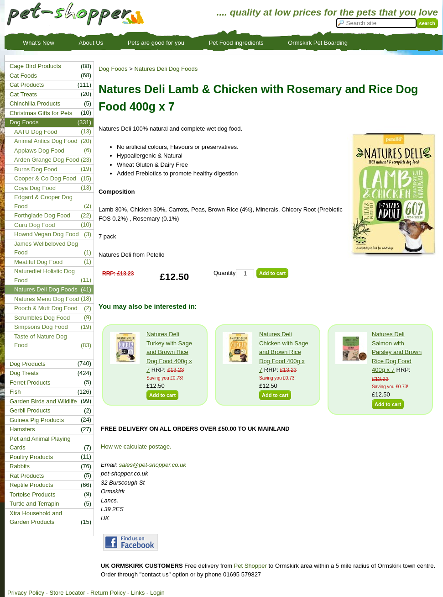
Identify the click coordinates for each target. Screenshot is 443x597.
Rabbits (20, 466)
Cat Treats (23, 94)
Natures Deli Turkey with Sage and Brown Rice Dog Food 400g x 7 (169, 352)
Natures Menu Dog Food (46, 299)
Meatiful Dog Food (38, 262)
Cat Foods (23, 75)
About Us (91, 42)
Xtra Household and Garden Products (36, 518)
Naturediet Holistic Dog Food (44, 276)
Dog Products (28, 363)
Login (157, 592)
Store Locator (67, 592)
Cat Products (27, 84)
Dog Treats (24, 373)
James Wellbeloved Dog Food (46, 248)
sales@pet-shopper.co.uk (152, 464)
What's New (38, 42)
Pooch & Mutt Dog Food (46, 308)
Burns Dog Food (35, 169)
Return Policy (107, 592)
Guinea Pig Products (37, 420)
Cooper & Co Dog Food (45, 178)
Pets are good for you (156, 42)
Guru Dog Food (34, 225)
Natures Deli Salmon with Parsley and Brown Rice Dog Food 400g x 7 (397, 352)
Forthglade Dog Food (42, 215)
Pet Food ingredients (236, 42)
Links (138, 592)
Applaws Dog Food (39, 150)
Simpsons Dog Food (41, 326)
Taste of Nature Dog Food (40, 341)
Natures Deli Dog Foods (166, 68)
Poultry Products (31, 457)
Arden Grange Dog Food (46, 159)
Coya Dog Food (35, 188)
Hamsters (22, 429)
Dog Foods (113, 68)
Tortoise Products (32, 494)
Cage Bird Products (35, 66)
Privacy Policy (25, 592)
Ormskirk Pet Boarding (318, 42)
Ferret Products (30, 382)
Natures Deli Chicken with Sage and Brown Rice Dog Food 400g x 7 (283, 352)
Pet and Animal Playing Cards (40, 443)
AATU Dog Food (35, 131)
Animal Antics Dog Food (46, 140)
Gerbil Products (30, 410)
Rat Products (27, 475)
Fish (15, 391)
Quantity (224, 272)
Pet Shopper (250, 565)
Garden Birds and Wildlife (43, 401)
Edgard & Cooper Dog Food (43, 202)
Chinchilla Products (35, 103)
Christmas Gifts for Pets (41, 113)
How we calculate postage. (136, 446)
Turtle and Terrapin (34, 503)
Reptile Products (31, 484)
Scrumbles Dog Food (42, 317)
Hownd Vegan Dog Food (46, 234)
